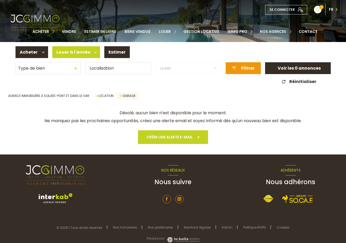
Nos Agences (273, 31)
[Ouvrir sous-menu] (54, 31)
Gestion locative (201, 31)
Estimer (117, 52)
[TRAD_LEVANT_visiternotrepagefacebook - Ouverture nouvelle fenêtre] (167, 199)
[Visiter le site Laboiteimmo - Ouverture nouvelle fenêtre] (183, 239)
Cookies (283, 227)
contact (308, 31)
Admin (227, 227)
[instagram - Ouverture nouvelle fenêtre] (179, 199)
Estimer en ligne (100, 31)
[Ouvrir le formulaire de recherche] (243, 68)
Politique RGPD (254, 227)
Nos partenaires (160, 227)
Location (105, 95)
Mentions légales (197, 227)
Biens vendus (138, 31)
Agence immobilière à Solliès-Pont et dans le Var (48, 96)
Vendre (69, 31)
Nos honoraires (125, 227)
